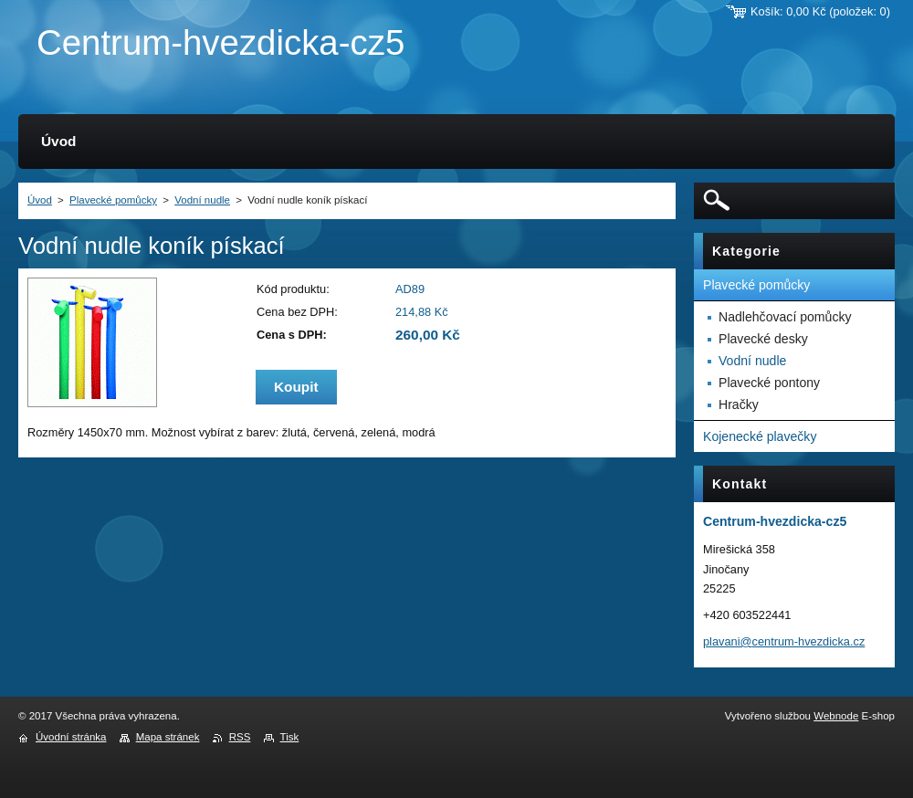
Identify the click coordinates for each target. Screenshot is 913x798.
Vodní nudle (202, 199)
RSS (240, 736)
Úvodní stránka (71, 736)
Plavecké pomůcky (113, 199)
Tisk (289, 736)
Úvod (39, 199)
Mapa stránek (168, 736)
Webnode (835, 715)
